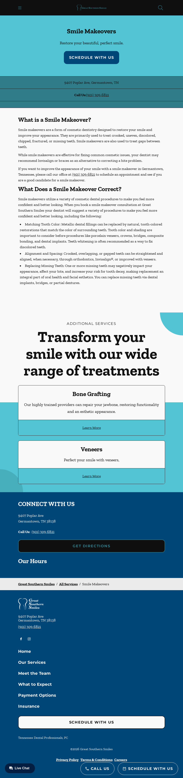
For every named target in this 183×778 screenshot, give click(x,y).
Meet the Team (34, 673)
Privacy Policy (67, 759)
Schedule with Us (91, 57)
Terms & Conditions (96, 759)
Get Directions (91, 546)
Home (24, 651)
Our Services (32, 662)
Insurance (29, 706)
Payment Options (37, 695)
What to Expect (35, 684)
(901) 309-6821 (97, 95)
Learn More (91, 427)
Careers (120, 759)
